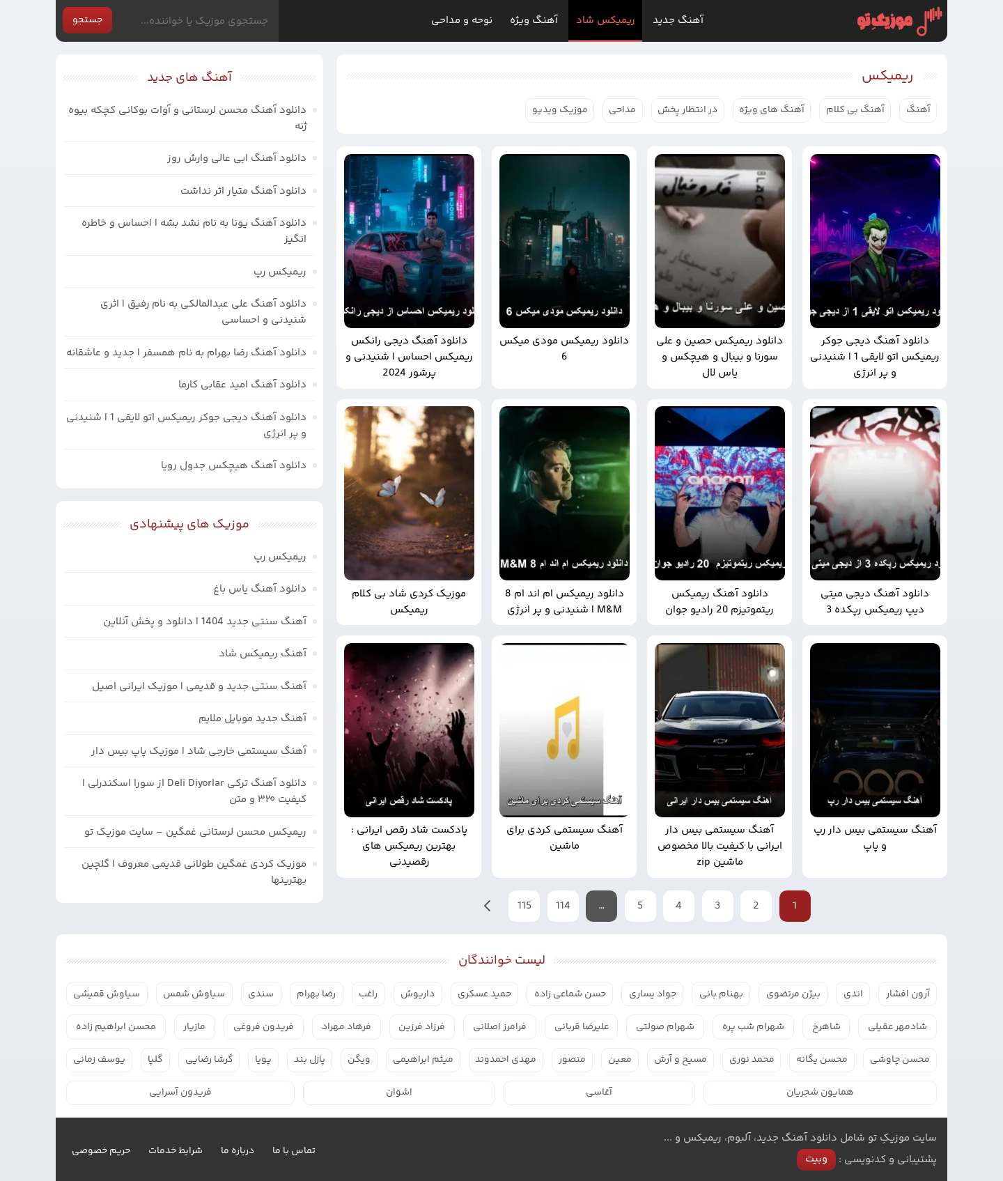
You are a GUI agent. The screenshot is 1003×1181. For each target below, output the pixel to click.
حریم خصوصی (101, 1151)
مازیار (194, 1027)
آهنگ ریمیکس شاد (262, 654)
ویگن (359, 1059)
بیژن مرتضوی (793, 994)
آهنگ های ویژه (771, 110)
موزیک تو (899, 21)
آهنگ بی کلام (855, 110)
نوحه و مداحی (461, 21)
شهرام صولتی (665, 1027)
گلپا (155, 1059)
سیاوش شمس (194, 994)
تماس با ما (294, 1151)
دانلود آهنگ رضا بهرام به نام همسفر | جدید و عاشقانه (186, 353)
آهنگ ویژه (534, 21)
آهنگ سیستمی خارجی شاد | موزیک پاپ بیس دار (198, 751)
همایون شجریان (820, 1092)
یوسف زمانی (99, 1059)
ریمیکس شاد (605, 21)
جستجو (87, 20)
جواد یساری (652, 994)
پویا (263, 1059)
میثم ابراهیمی (423, 1059)
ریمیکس (887, 76)
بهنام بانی (721, 994)
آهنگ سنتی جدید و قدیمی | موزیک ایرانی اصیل (199, 687)
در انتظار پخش (687, 110)
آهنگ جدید (678, 21)
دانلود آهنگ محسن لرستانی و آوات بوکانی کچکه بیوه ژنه (187, 118)
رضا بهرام (316, 994)
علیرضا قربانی (581, 1027)
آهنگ (918, 110)
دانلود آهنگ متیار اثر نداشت (243, 191)
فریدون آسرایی (180, 1092)
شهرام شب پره (753, 1027)
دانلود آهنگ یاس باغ (259, 589)
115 (524, 906)
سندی (261, 994)
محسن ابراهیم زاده (116, 1027)
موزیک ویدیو (560, 110)
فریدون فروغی (263, 1027)
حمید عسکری (484, 994)
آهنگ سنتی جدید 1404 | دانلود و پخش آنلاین (204, 622)
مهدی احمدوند (505, 1059)
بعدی (487, 906)
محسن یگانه (822, 1059)
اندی (853, 994)
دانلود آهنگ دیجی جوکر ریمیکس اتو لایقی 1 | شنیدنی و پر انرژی (186, 426)
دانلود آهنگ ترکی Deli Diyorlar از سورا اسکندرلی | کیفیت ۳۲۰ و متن (194, 791)
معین (620, 1059)
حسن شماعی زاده (570, 994)
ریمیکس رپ (280, 272)
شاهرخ (826, 1027)
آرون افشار (908, 994)
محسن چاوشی (900, 1059)
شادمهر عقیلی (897, 1027)
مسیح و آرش (680, 1059)
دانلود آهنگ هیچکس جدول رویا (233, 466)
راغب (368, 994)
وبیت (816, 1159)
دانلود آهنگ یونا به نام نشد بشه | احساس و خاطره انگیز (193, 231)
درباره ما (237, 1151)
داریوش (418, 994)
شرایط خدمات (175, 1151)
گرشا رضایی (209, 1059)
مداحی (622, 110)
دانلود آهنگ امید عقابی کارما (242, 385)
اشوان (399, 1092)
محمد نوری (752, 1059)
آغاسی (599, 1092)
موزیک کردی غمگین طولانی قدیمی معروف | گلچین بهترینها (193, 872)
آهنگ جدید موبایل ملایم (252, 719)
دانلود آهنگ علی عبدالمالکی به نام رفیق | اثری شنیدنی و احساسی (203, 312)
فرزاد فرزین (421, 1027)
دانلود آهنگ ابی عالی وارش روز (236, 158)
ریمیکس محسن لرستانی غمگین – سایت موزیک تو (195, 832)
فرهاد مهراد (346, 1027)
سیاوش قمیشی (106, 994)
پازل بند (309, 1059)
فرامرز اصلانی (500, 1027)
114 (563, 906)
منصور (572, 1059)
